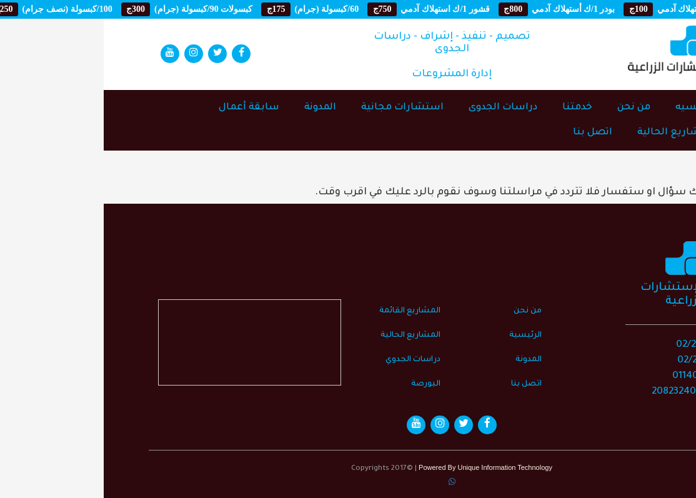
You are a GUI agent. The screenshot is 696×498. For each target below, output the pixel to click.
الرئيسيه (591, 107)
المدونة (216, 107)
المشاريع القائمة (306, 311)
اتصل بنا (489, 132)
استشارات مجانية (298, 107)
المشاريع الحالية (572, 132)
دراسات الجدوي (309, 360)
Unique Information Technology (401, 467)
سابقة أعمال (145, 107)
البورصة (322, 384)
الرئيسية (421, 335)
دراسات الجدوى (399, 107)
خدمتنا (474, 107)
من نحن (530, 107)
